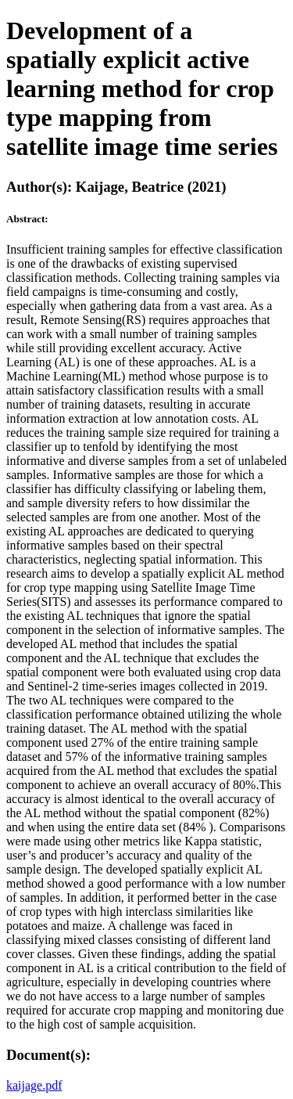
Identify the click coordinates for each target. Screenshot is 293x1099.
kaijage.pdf (34, 1085)
